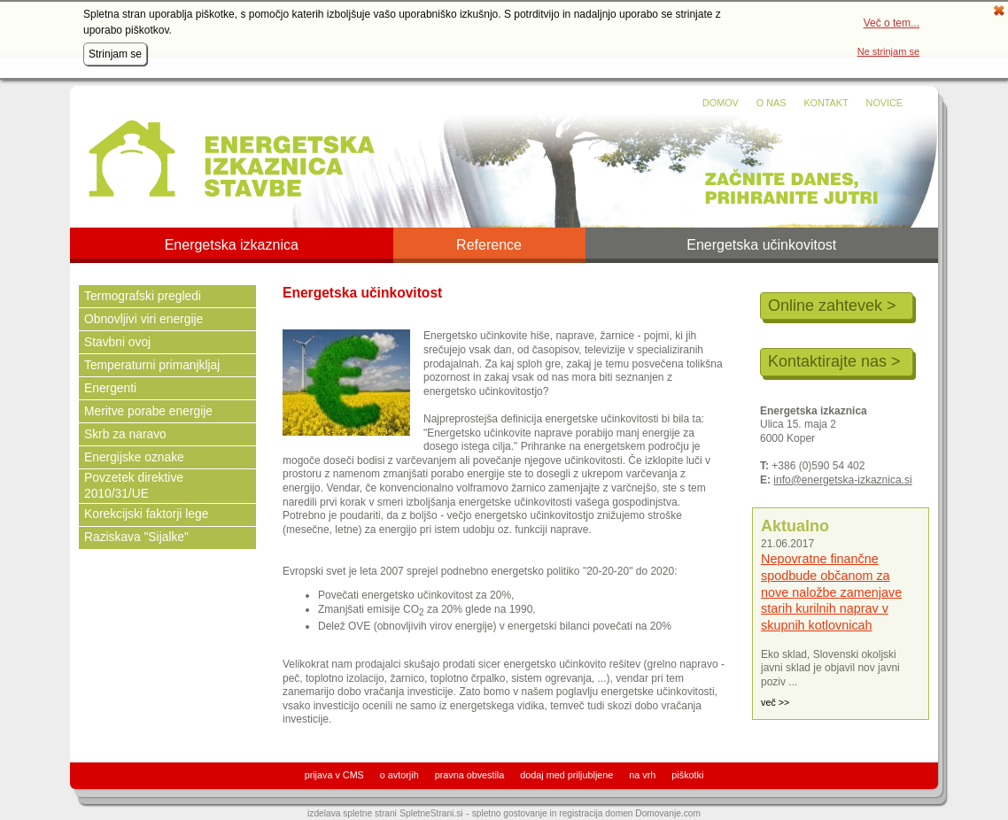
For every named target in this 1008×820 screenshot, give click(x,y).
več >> (775, 702)
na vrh (642, 775)
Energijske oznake (134, 457)
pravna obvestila (470, 775)
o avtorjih (399, 775)
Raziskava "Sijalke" (136, 537)
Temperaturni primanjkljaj (152, 365)
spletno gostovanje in (516, 813)
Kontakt (825, 102)
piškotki (687, 775)
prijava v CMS (334, 775)
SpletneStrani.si (430, 813)
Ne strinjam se (888, 51)
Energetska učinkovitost (761, 245)
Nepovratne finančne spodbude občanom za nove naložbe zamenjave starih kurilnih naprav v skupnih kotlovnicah (831, 592)
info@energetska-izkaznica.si (842, 480)
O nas (771, 102)
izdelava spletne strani (352, 813)
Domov (720, 102)
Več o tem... (891, 23)
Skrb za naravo (125, 434)
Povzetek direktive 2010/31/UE (133, 485)
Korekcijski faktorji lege (146, 514)
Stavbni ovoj (117, 342)
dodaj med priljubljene (566, 775)
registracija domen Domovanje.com (630, 813)
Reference (489, 245)
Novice (884, 102)
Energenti (110, 388)
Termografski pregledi (142, 296)
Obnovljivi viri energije (143, 319)
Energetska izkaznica (232, 245)
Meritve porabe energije (148, 411)
